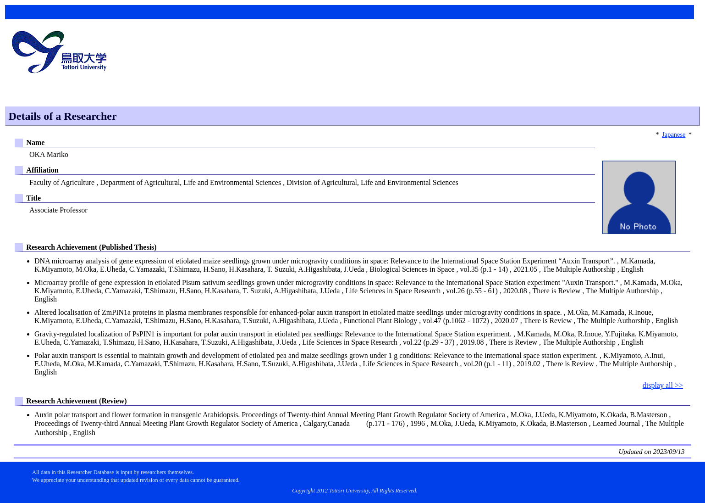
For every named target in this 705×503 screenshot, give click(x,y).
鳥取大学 (62, 53)
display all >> (663, 385)
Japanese (673, 134)
